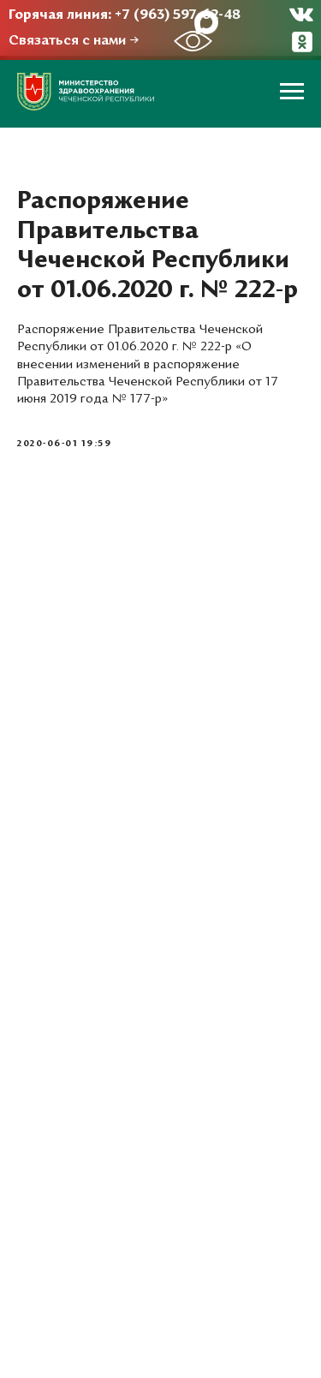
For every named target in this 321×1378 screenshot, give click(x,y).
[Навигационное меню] (292, 91)
